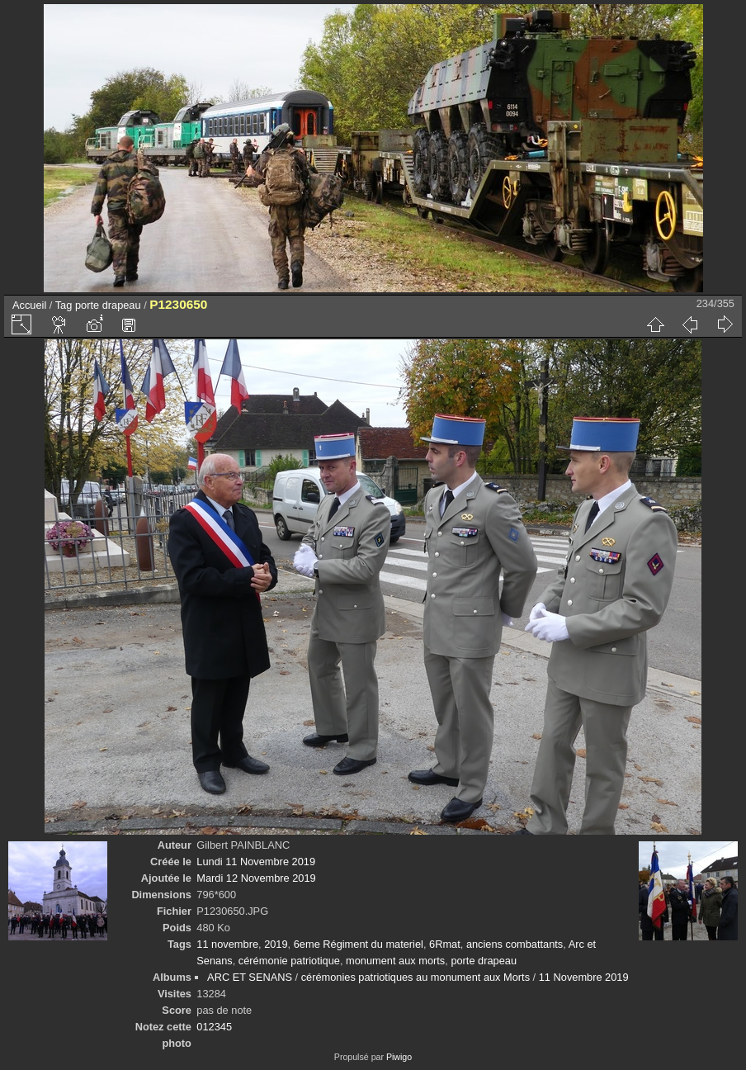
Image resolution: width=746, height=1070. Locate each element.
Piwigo (399, 1057)
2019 (275, 944)
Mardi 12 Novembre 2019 (255, 878)
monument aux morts (395, 960)
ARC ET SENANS (249, 977)
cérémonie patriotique (289, 960)
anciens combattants (514, 944)
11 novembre (227, 944)
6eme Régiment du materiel (358, 944)
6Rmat (444, 944)
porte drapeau (108, 305)
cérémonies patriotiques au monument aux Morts (415, 977)
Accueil (29, 305)
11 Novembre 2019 (584, 977)
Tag (64, 305)
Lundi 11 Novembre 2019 (255, 861)
